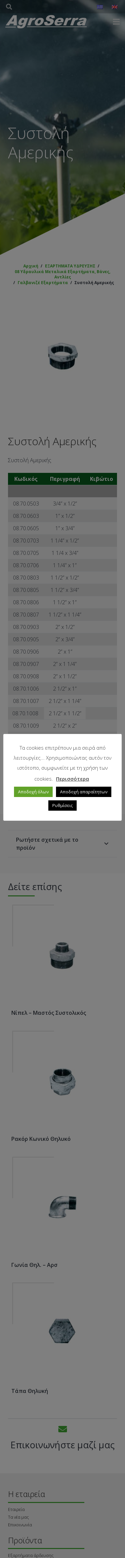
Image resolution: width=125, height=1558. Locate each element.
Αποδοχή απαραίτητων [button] (83, 792)
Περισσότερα (72, 778)
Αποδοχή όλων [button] (33, 792)
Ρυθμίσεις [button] (62, 805)
